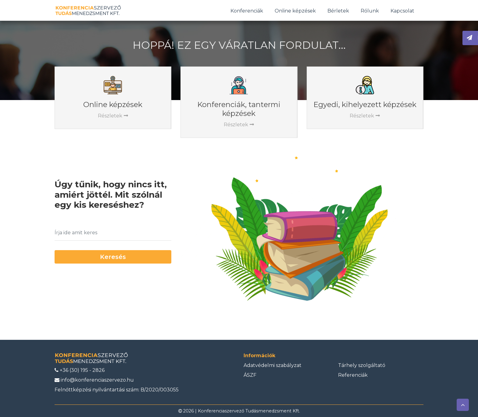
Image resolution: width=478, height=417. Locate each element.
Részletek (113, 116)
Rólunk (370, 11)
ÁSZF (250, 375)
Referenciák (353, 375)
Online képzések (295, 11)
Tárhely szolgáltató (361, 365)
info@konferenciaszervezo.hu (94, 380)
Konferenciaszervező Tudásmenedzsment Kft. (249, 411)
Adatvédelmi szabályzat (272, 365)
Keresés (113, 257)
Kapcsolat (402, 11)
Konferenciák (246, 11)
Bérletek (338, 11)
